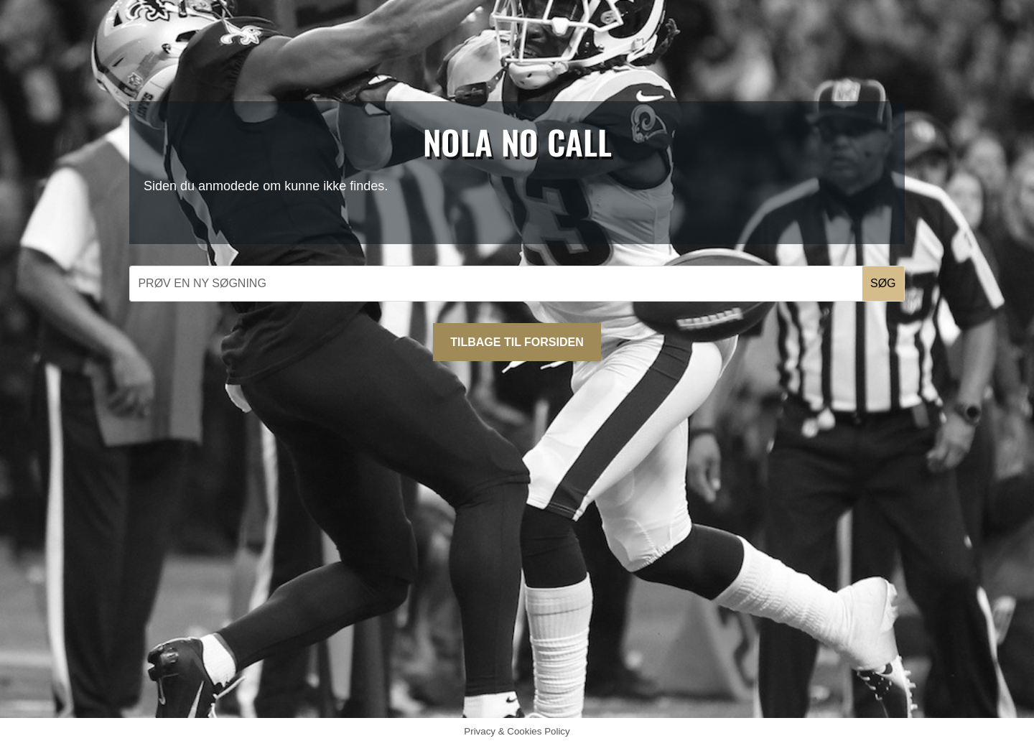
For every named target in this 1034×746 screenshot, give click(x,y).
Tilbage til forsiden (516, 342)
